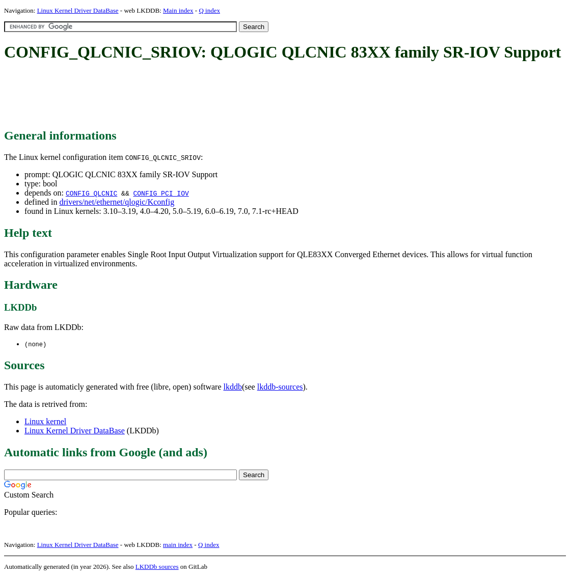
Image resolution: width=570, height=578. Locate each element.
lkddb (233, 387)
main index (178, 545)
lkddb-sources (280, 387)
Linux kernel (45, 422)
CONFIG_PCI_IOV (160, 193)
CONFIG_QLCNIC (91, 193)
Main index (178, 10)
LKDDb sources (157, 567)
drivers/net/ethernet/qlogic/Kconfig (116, 202)
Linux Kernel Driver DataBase (78, 10)
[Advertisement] (189, 96)
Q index (209, 10)
